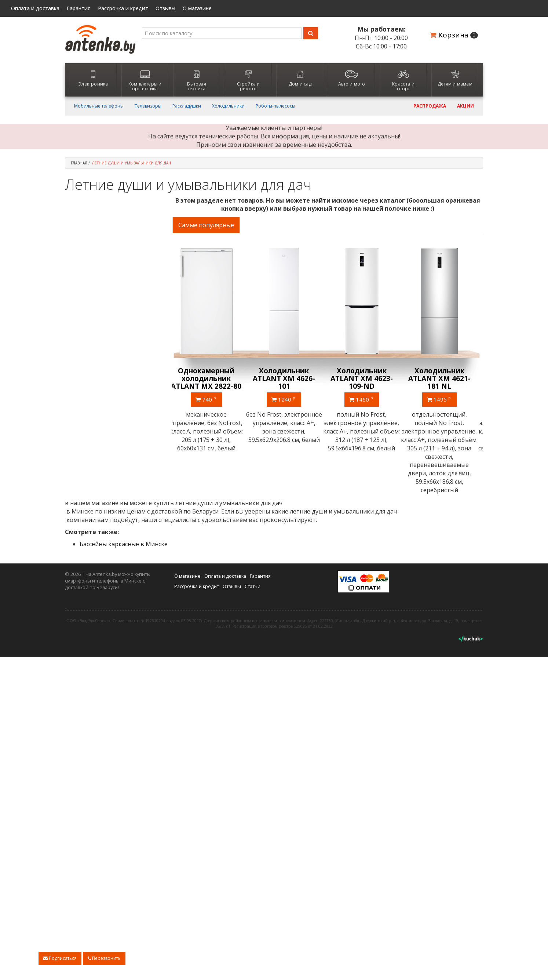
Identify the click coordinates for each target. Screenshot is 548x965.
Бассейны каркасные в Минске (124, 544)
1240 (288, 399)
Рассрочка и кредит (123, 8)
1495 (444, 399)
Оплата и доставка (35, 8)
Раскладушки (186, 106)
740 (211, 399)
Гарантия (79, 8)
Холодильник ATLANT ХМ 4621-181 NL (444, 378)
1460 (366, 399)
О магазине (197, 8)
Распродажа (429, 106)
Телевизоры (148, 106)
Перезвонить (104, 958)
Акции (465, 106)
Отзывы (165, 8)
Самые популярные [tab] (206, 225)
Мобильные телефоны (99, 106)
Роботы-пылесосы (275, 106)
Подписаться (60, 958)
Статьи (252, 586)
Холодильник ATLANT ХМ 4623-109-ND (366, 378)
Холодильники (228, 106)
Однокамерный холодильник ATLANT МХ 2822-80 (211, 378)
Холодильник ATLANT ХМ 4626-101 (288, 378)
